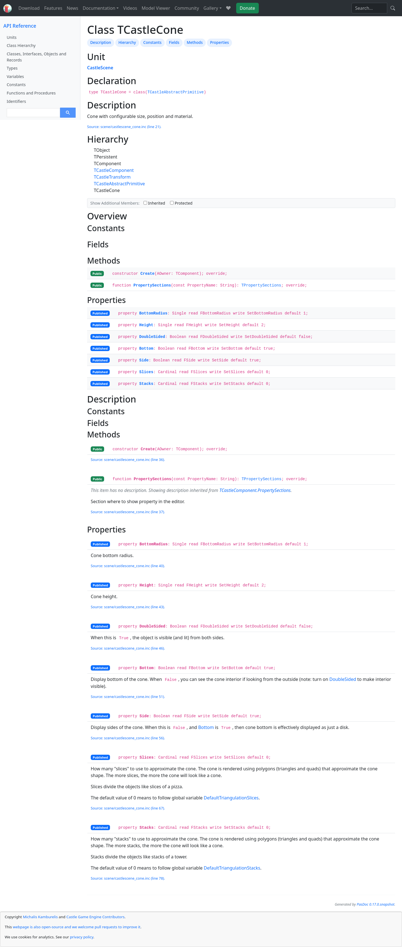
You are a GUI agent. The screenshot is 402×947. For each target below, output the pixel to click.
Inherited (154, 203)
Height (146, 325)
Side (144, 360)
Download (29, 8)
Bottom (146, 348)
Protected (181, 203)
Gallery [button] (211, 8)
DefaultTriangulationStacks (232, 868)
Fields (174, 42)
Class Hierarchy (21, 45)
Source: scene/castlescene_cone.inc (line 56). (128, 737)
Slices (146, 372)
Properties (219, 42)
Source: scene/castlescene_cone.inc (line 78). (128, 878)
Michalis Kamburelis (40, 916)
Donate (247, 8)
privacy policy (81, 936)
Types (12, 68)
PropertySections (152, 285)
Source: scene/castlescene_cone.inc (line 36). (128, 459)
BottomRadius (153, 313)
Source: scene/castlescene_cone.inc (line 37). (128, 511)
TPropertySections (261, 285)
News (72, 8)
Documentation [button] (99, 8)
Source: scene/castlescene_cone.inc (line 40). (128, 565)
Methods (195, 42)
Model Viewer (156, 8)
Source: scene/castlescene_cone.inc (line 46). (128, 648)
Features (53, 8)
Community (186, 8)
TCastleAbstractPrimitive (175, 92)
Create (147, 273)
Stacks (146, 384)
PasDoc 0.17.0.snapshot (375, 904)
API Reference (19, 25)
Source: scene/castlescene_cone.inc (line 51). (128, 696)
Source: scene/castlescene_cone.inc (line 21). (124, 126)
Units (11, 37)
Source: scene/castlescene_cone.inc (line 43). (128, 606)
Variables (15, 76)
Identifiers (16, 101)
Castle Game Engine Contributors (95, 916)
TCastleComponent (114, 170)
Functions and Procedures (31, 93)
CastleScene (100, 68)
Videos (130, 8)
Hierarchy (127, 42)
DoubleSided (152, 337)
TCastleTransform (112, 177)
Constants (16, 84)
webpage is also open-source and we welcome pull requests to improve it (76, 926)
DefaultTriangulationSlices (231, 798)
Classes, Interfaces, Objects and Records (36, 57)
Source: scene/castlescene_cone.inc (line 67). (128, 808)
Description (100, 42)
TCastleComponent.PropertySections (255, 490)
